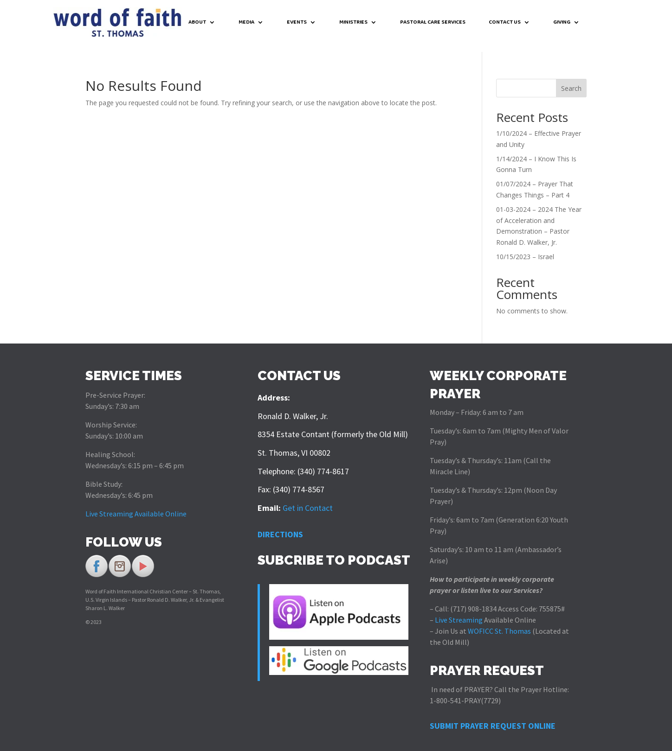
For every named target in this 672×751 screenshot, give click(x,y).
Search (571, 80)
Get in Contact (308, 500)
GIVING (561, 23)
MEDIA (246, 23)
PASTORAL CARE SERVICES (432, 23)
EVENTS (297, 23)
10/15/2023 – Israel (525, 249)
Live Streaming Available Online (136, 506)
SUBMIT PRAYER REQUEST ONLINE (493, 718)
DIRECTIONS (280, 527)
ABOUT (197, 23)
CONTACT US (505, 23)
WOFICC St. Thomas (499, 623)
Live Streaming (458, 612)
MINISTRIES (353, 23)
